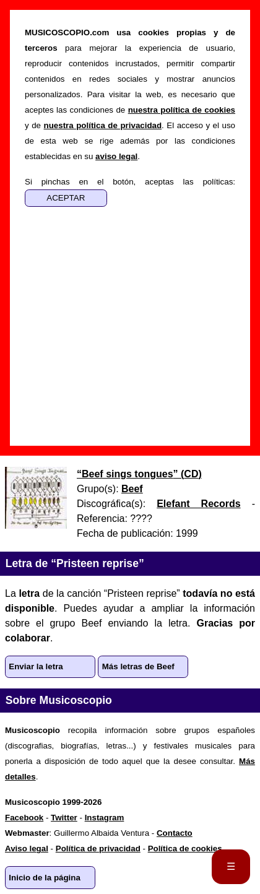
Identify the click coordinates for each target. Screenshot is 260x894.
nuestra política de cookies (181, 110)
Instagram (104, 817)
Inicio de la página (44, 877)
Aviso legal (26, 848)
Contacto (175, 833)
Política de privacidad (98, 848)
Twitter (64, 817)
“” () (139, 474)
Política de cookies (185, 848)
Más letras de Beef (138, 666)
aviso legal (116, 156)
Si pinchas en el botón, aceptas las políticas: (130, 181)
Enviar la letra (36, 666)
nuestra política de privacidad (103, 125)
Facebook (24, 817)
